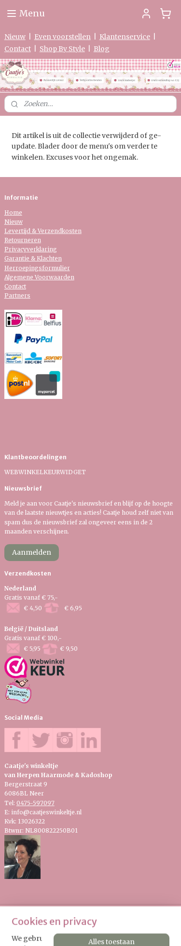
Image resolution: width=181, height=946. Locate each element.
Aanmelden (31, 552)
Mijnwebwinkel (123, 928)
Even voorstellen (62, 36)
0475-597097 (35, 803)
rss (134, 912)
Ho (8, 212)
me (17, 212)
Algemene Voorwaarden (39, 277)
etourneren (24, 240)
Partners (17, 295)
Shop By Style (62, 48)
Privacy (15, 249)
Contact (17, 48)
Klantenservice (124, 36)
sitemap (114, 912)
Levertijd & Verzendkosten (43, 230)
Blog (102, 48)
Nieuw (15, 36)
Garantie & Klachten (33, 258)
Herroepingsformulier (37, 268)
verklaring (42, 249)
